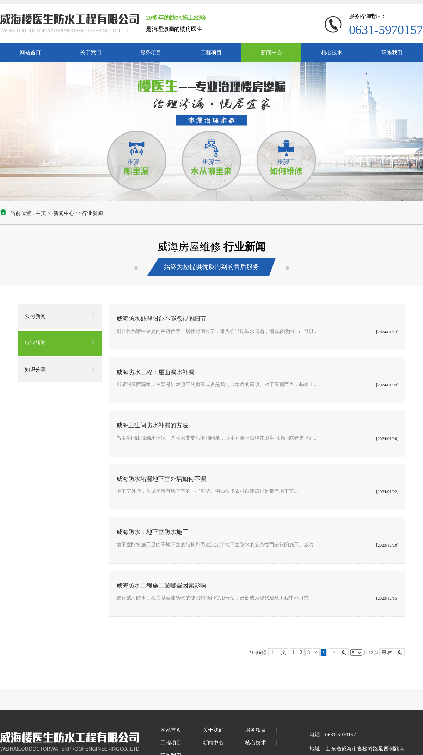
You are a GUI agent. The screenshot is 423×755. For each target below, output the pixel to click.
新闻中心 (63, 213)
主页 (41, 213)
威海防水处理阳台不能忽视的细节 (161, 318)
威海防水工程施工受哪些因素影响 (161, 585)
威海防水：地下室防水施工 (152, 532)
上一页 (278, 652)
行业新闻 (92, 213)
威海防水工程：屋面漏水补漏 (155, 372)
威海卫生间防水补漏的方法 (152, 425)
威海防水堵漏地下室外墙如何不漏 (161, 479)
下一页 (339, 652)
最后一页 (392, 652)
